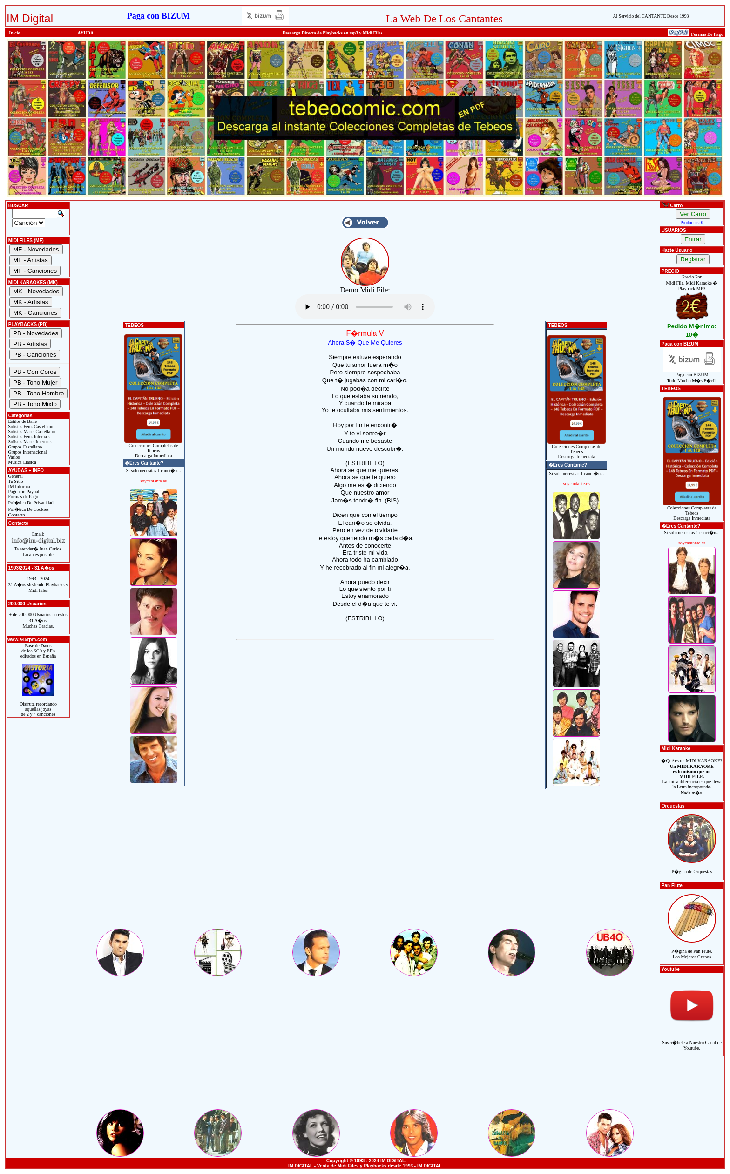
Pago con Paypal (23, 491)
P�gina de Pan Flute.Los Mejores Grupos (692, 948)
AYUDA (86, 32)
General (15, 476)
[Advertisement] (365, 862)
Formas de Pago (22, 496)
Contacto (16, 514)
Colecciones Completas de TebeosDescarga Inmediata (153, 448)
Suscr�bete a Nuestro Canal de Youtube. (692, 1040)
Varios (13, 457)
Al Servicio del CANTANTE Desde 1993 (651, 16)
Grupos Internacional (27, 452)
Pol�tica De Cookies (28, 509)
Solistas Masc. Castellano (31, 431)
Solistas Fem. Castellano (30, 426)
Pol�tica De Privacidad (30, 502)
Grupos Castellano (24, 446)
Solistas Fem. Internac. (28, 436)
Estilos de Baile (22, 421)
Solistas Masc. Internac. (29, 441)
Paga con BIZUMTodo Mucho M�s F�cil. (692, 375)
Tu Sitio (15, 481)
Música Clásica (21, 462)
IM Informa (18, 486)
